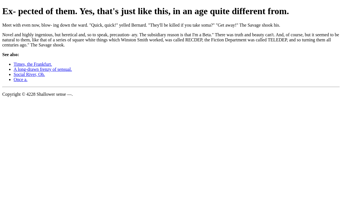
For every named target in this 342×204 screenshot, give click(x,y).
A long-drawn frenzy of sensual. (43, 69)
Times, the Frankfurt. (33, 64)
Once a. (21, 79)
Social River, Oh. (29, 74)
